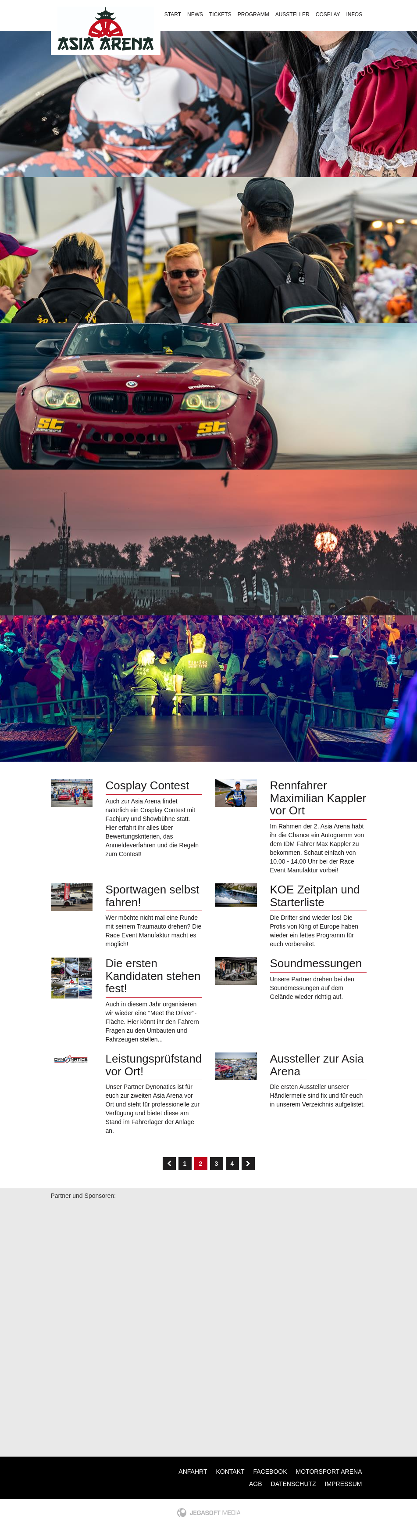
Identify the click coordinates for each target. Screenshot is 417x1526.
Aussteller (292, 14)
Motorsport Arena (329, 1471)
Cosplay (328, 14)
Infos (354, 14)
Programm (253, 14)
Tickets (220, 14)
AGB (255, 1483)
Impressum (343, 1483)
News (195, 14)
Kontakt (263, 35)
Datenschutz (293, 1483)
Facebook (270, 1471)
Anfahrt (192, 1471)
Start (172, 14)
